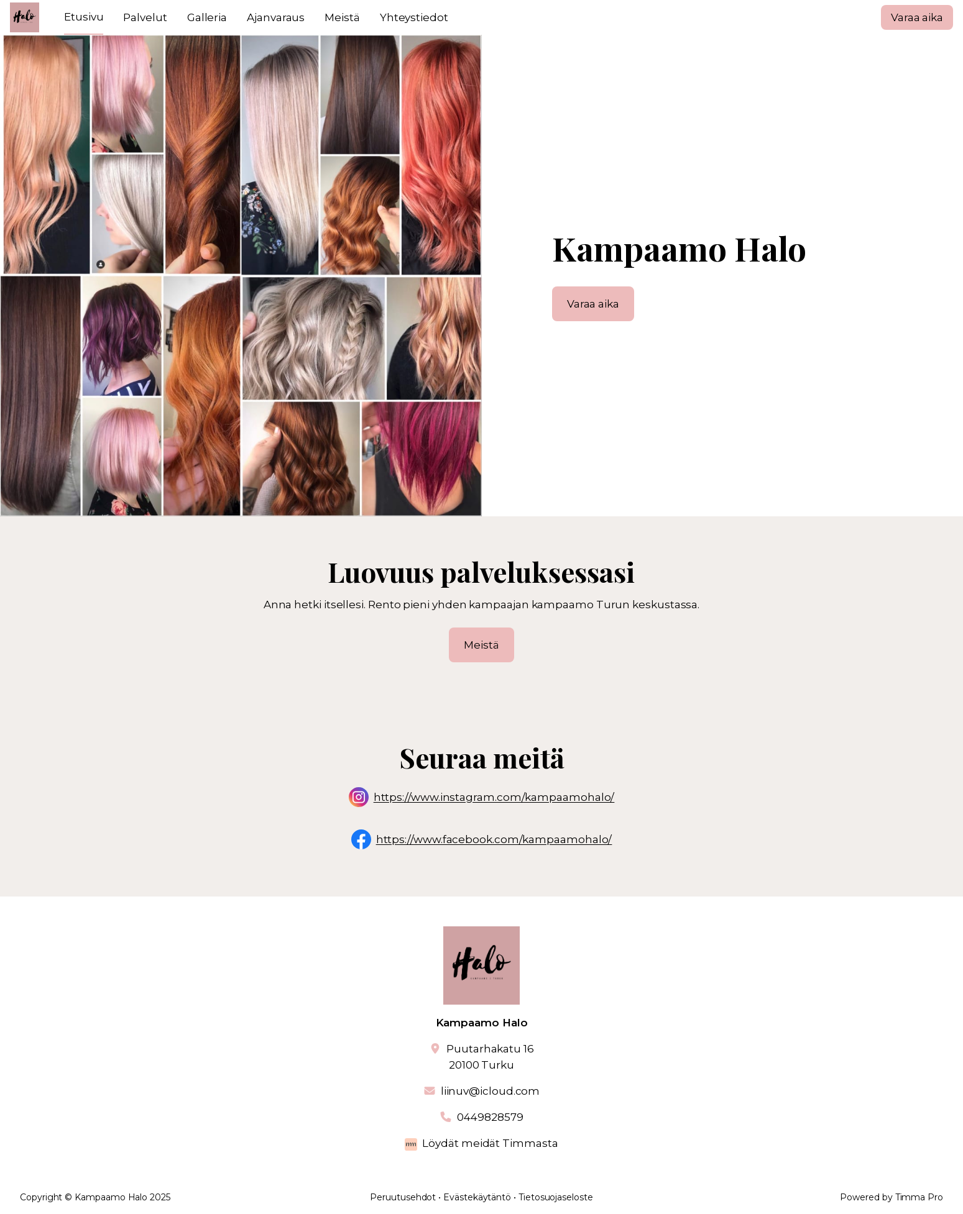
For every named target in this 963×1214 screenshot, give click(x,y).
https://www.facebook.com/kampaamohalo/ (494, 840)
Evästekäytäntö (477, 1197)
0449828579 (490, 1117)
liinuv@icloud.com (490, 1091)
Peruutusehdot (403, 1197)
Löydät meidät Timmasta (490, 1143)
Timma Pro (919, 1197)
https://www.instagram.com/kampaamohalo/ (494, 798)
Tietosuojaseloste (555, 1197)
